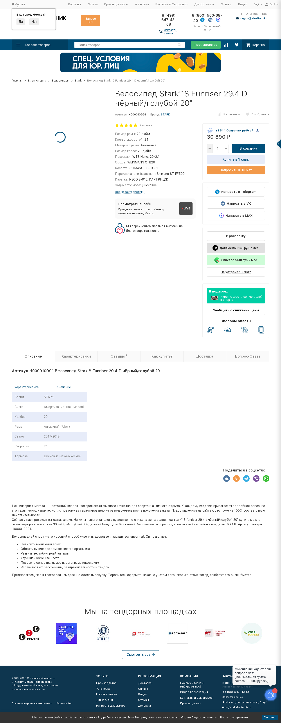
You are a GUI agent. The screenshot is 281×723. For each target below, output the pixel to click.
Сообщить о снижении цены (236, 310)
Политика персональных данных (32, 703)
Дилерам (144, 705)
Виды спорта (37, 80)
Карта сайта (64, 703)
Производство (206, 44)
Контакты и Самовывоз (171, 4)
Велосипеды (60, 80)
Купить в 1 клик (235, 159)
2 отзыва (146, 125)
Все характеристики (129, 191)
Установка (142, 4)
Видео (242, 4)
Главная (17, 80)
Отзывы (226, 4)
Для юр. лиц (104, 700)
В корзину (248, 148)
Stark (78, 80)
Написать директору (110, 705)
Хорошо (270, 717)
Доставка (74, 4)
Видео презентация (194, 692)
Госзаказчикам (106, 694)
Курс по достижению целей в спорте (241, 298)
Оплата (93, 4)
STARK (165, 114)
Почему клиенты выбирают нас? (192, 684)
